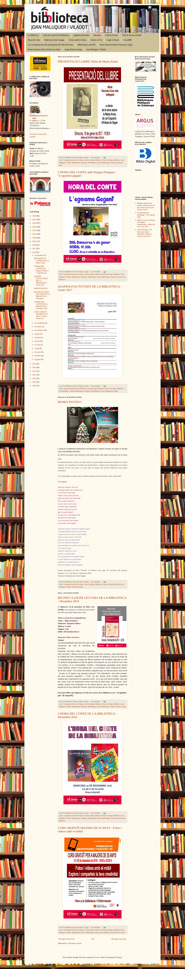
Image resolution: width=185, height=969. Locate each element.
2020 (34, 238)
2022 (34, 230)
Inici (93, 939)
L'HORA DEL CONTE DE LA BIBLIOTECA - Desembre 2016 (41, 305)
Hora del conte (34, 40)
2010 (34, 382)
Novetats (97, 35)
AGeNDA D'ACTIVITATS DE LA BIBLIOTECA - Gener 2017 (41, 280)
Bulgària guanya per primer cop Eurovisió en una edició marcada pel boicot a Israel (146, 206)
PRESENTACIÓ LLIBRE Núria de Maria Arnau (88, 61)
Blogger (119, 957)
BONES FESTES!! (70, 402)
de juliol (37, 338)
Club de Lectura (120, 706)
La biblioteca (33, 35)
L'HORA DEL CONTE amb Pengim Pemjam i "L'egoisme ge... (41, 269)
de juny (37, 341)
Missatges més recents (66, 939)
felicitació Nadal (77, 587)
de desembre (39, 255)
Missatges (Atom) (75, 943)
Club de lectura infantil (131, 35)
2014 (34, 367)
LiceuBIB (127, 40)
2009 (34, 386)
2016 (34, 252)
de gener (37, 359)
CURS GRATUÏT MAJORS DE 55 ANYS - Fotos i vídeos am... (41, 315)
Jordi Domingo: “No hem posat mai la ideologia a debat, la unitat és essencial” (144, 233)
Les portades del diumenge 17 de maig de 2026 (146, 215)
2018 (34, 245)
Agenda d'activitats (81, 35)
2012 (34, 375)
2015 (34, 364)
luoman (97, 957)
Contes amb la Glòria (77, 40)
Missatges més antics (119, 939)
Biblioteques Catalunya (79, 163)
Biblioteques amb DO (87, 45)
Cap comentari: (95, 157)
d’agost (37, 334)
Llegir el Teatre (113, 40)
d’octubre (38, 327)
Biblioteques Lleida (108, 163)
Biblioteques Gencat (94, 163)
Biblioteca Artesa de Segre (40, 117)
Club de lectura (111, 35)
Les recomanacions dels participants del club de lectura (50, 45)
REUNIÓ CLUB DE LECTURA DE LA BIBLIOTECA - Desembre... (42, 295)
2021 (34, 234)
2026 (34, 216)
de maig (37, 345)
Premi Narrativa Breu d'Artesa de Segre (116, 45)
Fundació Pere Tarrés (118, 932)
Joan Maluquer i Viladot (96, 49)
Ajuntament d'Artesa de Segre (73, 160)
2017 (34, 249)
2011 (34, 378)
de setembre (39, 330)
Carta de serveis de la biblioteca (56, 35)
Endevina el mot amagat (54, 40)
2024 (34, 223)
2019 (34, 241)
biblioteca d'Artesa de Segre (104, 160)
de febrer (37, 356)
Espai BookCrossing (73, 49)
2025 (34, 219)
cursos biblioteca (104, 932)
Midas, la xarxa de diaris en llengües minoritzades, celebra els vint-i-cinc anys (146, 223)
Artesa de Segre (89, 160)
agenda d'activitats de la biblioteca (75, 388)
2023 (34, 227)
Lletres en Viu (96, 40)
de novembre (39, 323)
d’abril (37, 348)
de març (37, 352)
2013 (34, 371)
